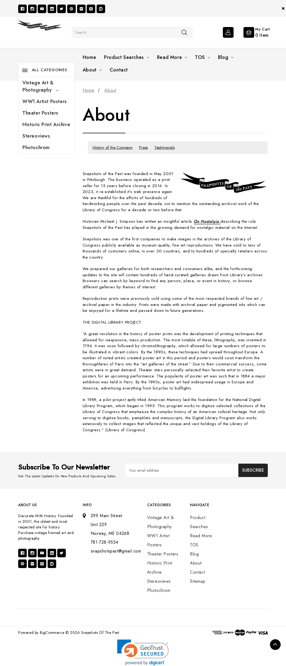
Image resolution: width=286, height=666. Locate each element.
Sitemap (197, 581)
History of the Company (113, 147)
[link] (143, 652)
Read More (172, 57)
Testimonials (164, 147)
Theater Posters (40, 112)
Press (143, 147)
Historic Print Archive (46, 124)
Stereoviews (36, 136)
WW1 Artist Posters (44, 101)
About (92, 69)
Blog (225, 57)
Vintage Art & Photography (40, 86)
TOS (202, 57)
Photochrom (36, 147)
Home (89, 57)
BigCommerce (52, 632)
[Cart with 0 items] (252, 32)
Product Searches (126, 57)
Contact (119, 69)
